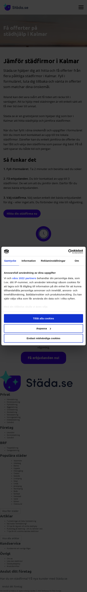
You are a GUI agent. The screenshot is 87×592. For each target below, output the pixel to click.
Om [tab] (77, 260)
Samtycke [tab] (10, 260)
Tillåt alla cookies (43, 318)
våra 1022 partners (24, 278)
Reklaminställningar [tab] (53, 260)
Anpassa (43, 328)
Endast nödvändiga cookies (43, 338)
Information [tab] (29, 260)
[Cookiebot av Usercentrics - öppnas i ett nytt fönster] (68, 251)
